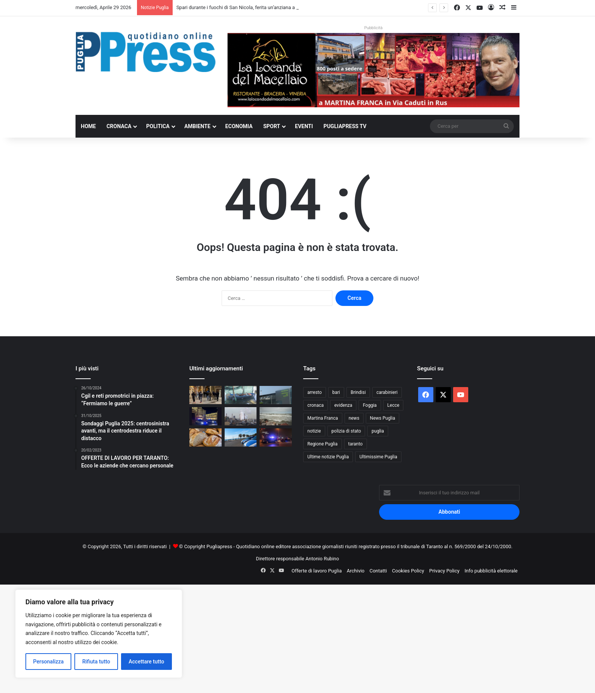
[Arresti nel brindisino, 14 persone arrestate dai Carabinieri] (276, 437)
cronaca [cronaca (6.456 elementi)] (315, 405)
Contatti (378, 571)
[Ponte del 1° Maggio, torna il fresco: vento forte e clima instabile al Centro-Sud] (276, 416)
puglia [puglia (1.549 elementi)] (377, 431)
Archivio (356, 571)
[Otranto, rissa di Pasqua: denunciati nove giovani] (241, 437)
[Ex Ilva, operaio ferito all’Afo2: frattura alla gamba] (241, 416)
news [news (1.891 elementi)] (354, 418)
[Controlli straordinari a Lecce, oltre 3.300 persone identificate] (205, 416)
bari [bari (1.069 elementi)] (336, 392)
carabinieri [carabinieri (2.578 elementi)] (387, 392)
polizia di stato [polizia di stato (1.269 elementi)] (346, 431)
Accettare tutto (146, 662)
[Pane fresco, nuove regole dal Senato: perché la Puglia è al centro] (205, 437)
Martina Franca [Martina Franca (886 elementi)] (322, 418)
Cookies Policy (408, 571)
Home (88, 126)
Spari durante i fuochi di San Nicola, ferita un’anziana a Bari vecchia (249, 7)
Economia (239, 126)
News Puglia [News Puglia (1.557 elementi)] (382, 418)
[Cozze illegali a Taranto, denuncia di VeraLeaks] (241, 395)
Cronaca (119, 126)
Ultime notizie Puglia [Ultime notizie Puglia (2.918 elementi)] (328, 456)
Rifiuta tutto (96, 662)
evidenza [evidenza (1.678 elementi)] (343, 405)
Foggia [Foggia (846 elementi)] (369, 405)
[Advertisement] (227, 638)
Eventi (304, 126)
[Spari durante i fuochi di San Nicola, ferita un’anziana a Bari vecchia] (205, 395)
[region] (98, 634)
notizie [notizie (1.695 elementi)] (314, 431)
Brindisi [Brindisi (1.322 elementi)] (358, 392)
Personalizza (48, 662)
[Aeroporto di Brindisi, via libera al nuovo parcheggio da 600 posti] (276, 395)
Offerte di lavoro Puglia (316, 571)
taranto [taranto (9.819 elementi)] (355, 444)
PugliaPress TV (345, 126)
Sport (271, 126)
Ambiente (197, 126)
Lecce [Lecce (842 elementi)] (393, 405)
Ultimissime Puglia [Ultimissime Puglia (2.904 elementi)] (378, 456)
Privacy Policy (444, 571)
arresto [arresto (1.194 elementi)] (314, 392)
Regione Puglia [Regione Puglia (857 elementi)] (322, 444)
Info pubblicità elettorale (491, 571)
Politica (157, 126)
